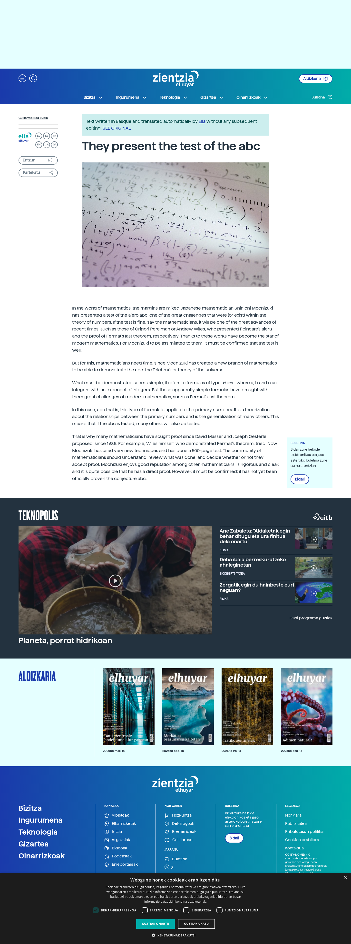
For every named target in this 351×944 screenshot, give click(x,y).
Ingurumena (41, 820)
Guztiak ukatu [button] (196, 924)
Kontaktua (294, 848)
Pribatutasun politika (304, 831)
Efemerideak (180, 831)
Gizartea (34, 843)
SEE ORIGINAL (117, 128)
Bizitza (30, 808)
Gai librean (179, 840)
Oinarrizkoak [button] (252, 97)
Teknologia (38, 832)
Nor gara (293, 815)
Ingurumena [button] (131, 97)
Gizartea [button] (212, 97)
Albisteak (116, 815)
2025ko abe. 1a (173, 751)
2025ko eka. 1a (291, 751)
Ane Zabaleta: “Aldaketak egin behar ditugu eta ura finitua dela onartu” (255, 536)
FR (54, 135)
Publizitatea (296, 823)
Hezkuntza (178, 815)
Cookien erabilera (302, 839)
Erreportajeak (121, 864)
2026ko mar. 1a (114, 751)
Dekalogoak (179, 823)
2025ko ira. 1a (231, 751)
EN (38, 144)
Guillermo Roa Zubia (33, 118)
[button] (22, 77)
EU (38, 135)
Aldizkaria (315, 78)
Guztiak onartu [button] (155, 924)
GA (54, 144)
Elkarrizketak (120, 823)
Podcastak (118, 856)
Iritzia (113, 831)
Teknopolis (38, 515)
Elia (202, 121)
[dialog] (175, 908)
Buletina (322, 97)
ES (46, 135)
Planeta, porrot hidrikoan (65, 640)
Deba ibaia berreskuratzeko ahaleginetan (253, 562)
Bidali (300, 479)
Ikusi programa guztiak (311, 618)
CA (47, 144)
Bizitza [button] (93, 97)
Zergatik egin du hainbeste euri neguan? (257, 587)
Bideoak (115, 848)
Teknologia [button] (174, 97)
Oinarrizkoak (42, 855)
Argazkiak (117, 840)
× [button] (345, 878)
